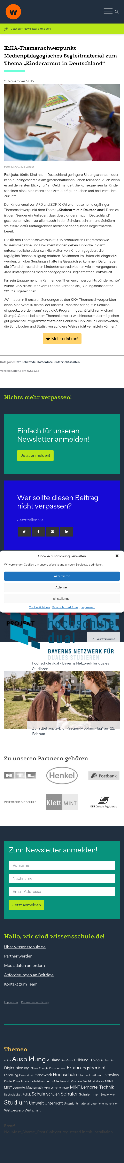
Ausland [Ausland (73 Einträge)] (53, 1060)
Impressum (88, 607)
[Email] (52, 532)
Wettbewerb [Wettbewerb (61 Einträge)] (14, 1110)
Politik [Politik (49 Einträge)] (27, 1094)
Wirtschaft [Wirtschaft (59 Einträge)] (33, 1110)
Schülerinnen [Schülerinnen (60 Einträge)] (89, 1094)
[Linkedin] (66, 532)
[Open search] (117, 12)
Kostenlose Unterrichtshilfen (58, 362)
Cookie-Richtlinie (39, 607)
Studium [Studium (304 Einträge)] (16, 1102)
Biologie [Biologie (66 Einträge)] (96, 1060)
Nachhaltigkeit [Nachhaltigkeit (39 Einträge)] (13, 1094)
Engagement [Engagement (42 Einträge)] (57, 1068)
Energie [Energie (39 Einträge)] (43, 1068)
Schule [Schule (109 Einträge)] (38, 1094)
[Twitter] (24, 532)
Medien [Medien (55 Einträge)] (76, 1081)
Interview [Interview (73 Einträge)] (111, 1075)
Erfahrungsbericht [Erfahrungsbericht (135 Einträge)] (86, 1067)
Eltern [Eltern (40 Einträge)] (34, 1068)
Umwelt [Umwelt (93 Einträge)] (36, 1103)
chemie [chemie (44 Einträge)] (109, 1060)
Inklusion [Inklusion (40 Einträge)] (97, 1075)
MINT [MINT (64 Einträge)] (109, 1081)
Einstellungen (62, 598)
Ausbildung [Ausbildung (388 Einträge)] (29, 1059)
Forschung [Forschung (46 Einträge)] (11, 1075)
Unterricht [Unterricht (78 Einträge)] (54, 1103)
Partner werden (18, 956)
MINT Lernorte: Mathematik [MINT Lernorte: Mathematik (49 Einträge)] (23, 1087)
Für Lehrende (25, 362)
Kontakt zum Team (21, 984)
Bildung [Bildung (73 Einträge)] (82, 1060)
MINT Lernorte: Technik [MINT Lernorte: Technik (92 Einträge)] (92, 1087)
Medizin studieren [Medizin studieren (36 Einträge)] (93, 1081)
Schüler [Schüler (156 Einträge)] (69, 1094)
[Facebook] (38, 532)
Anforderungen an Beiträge (29, 975)
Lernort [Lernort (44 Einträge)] (64, 1081)
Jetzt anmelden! (35, 455)
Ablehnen (61, 587)
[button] (117, 556)
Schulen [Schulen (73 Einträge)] (53, 1094)
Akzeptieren (62, 576)
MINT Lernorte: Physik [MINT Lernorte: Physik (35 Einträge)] (56, 1087)
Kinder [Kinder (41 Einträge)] (8, 1081)
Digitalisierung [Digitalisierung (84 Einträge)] (17, 1068)
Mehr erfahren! (64, 338)
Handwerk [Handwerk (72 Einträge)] (43, 1075)
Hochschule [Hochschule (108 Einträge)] (65, 1074)
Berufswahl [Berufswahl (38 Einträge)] (68, 1060)
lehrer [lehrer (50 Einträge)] (25, 1081)
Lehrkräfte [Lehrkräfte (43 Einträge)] (52, 1081)
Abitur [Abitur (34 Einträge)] (7, 1060)
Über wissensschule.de (25, 947)
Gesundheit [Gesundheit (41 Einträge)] (26, 1075)
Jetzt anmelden (27, 905)
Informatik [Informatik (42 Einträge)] (84, 1075)
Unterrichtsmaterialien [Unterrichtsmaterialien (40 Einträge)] (104, 1103)
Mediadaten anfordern (24, 965)
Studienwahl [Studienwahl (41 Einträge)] (108, 1094)
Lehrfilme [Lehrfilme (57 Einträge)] (37, 1081)
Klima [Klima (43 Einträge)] (16, 1081)
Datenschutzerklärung (65, 607)
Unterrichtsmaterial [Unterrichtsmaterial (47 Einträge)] (77, 1103)
